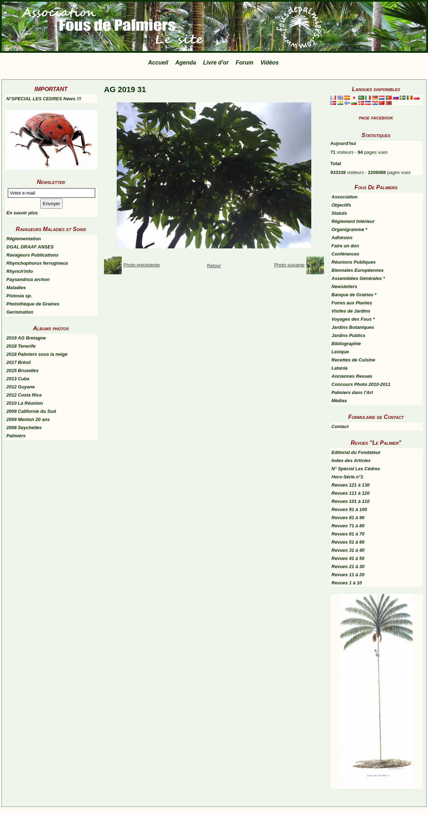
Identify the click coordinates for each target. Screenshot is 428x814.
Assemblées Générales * (358, 278)
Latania (339, 368)
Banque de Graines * (353, 294)
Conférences (345, 254)
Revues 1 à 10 (346, 582)
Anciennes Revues (351, 376)
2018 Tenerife (21, 346)
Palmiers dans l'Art (352, 392)
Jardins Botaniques (352, 327)
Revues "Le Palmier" (376, 443)
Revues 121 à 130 (350, 485)
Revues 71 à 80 (347, 525)
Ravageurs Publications (32, 255)
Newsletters (344, 286)
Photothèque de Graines (32, 304)
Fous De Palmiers (376, 187)
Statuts (339, 213)
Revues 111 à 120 (350, 493)
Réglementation (23, 238)
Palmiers (15, 435)
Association (344, 197)
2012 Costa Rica (24, 395)
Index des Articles (351, 460)
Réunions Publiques (353, 262)
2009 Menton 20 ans (28, 419)
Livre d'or (216, 63)
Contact (339, 426)
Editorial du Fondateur (356, 452)
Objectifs (341, 205)
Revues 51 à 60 (347, 542)
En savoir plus (22, 212)
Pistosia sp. (19, 295)
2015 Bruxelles (22, 370)
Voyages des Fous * (353, 319)
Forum (244, 63)
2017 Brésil (18, 362)
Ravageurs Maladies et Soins (51, 229)
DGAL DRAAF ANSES (30, 246)
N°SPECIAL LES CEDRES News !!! (43, 98)
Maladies (16, 287)
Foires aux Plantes (351, 302)
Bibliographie (346, 343)
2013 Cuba (17, 378)
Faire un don (345, 245)
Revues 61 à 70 (347, 534)
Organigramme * (349, 229)
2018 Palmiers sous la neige (37, 354)
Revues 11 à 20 (347, 574)
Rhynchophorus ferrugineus (37, 263)
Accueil (158, 63)
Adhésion (341, 237)
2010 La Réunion (24, 403)
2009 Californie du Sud (31, 411)
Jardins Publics (348, 335)
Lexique (340, 351)
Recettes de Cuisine (353, 360)
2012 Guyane (20, 386)
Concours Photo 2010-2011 (361, 384)
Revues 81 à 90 (347, 517)
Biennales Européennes (357, 270)
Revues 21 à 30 (347, 566)
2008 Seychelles (24, 427)
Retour (214, 265)
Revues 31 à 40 (347, 550)
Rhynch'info (19, 271)
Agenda (185, 63)
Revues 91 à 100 (349, 509)
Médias (339, 400)
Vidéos (269, 63)
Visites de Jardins (350, 311)
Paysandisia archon (28, 279)
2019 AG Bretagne (26, 338)
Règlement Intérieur (353, 221)
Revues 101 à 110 (350, 501)
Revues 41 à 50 (347, 558)
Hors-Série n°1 (347, 476)
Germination (20, 312)
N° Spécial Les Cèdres (355, 468)
